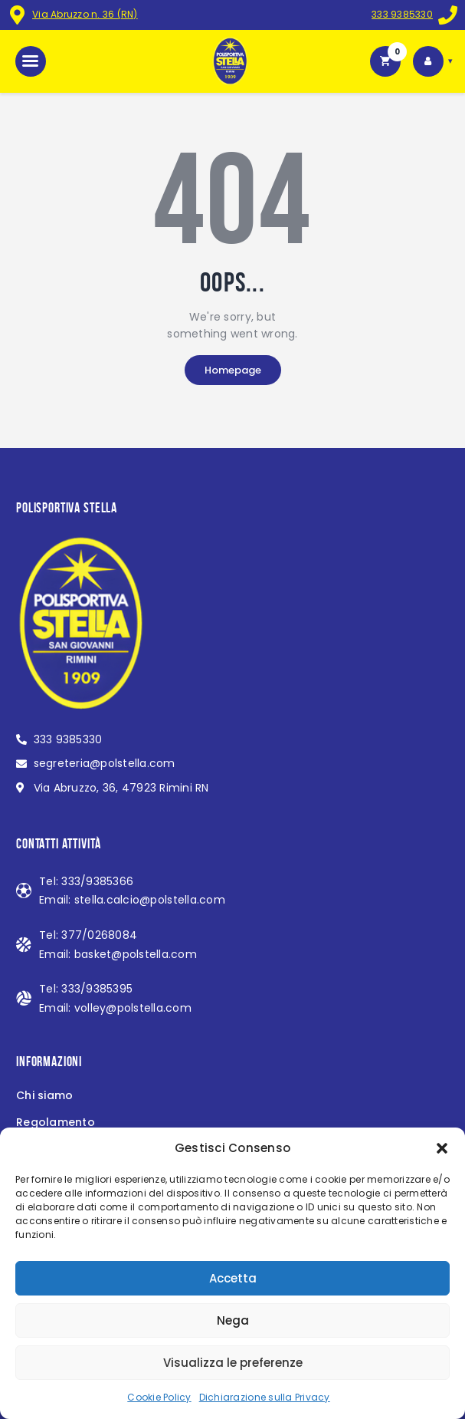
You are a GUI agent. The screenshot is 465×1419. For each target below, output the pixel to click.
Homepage (233, 370)
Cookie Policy (159, 1397)
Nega (233, 1320)
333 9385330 (402, 14)
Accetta (233, 1278)
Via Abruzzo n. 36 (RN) (85, 14)
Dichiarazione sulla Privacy (264, 1397)
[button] (442, 1148)
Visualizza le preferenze (233, 1363)
